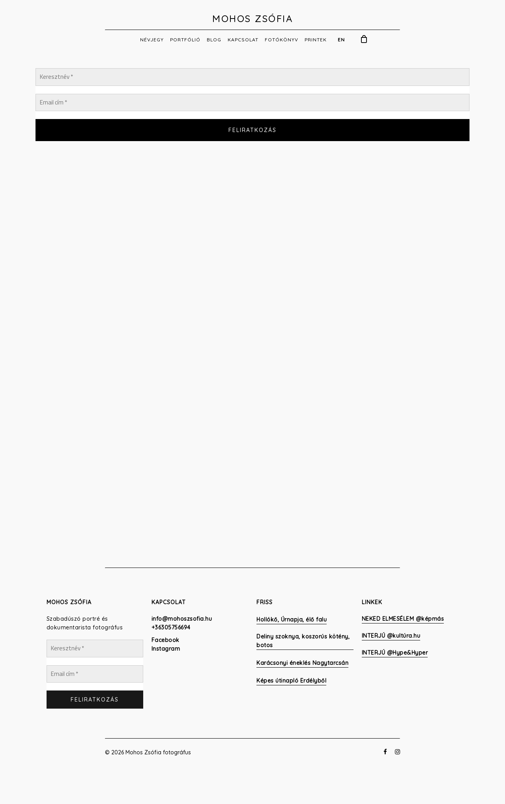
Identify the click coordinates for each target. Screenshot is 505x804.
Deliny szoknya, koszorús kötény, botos (303, 641)
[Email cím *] (252, 103)
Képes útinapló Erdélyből (291, 680)
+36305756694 (171, 627)
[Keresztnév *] (252, 77)
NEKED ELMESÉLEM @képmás (403, 618)
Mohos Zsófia (252, 18)
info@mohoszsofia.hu (182, 618)
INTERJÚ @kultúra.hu (391, 635)
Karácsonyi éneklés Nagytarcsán (302, 662)
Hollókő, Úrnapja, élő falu (291, 619)
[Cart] (364, 39)
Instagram (166, 648)
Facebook (166, 640)
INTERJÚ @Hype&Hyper (395, 652)
